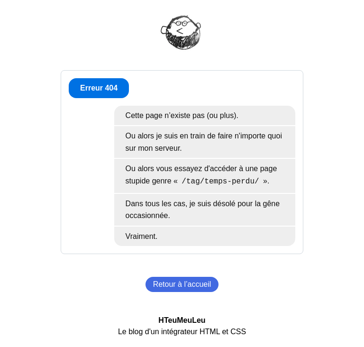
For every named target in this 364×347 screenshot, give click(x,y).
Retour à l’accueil (182, 284)
